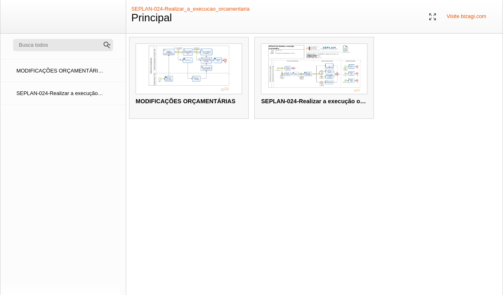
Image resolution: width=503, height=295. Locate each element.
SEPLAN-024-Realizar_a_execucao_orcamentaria (190, 9)
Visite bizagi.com (466, 16)
